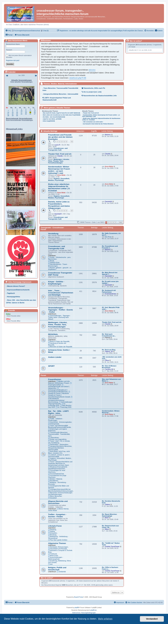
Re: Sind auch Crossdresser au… (109, 335)
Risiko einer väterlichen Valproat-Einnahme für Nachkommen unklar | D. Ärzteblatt (59, 187)
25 (26, 114)
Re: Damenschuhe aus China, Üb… (110, 526)
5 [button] (115, 222)
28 (8, 115)
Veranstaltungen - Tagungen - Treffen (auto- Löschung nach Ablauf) (59, 317)
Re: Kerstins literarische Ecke (111, 502)
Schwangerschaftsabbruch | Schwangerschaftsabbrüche (58, 390)
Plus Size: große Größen (57, 540)
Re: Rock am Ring (108, 350)
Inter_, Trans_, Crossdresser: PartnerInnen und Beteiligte (60, 292)
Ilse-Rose (108, 237)
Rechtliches (53, 480)
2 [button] (108, 222)
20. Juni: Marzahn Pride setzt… (111, 308)
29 (12, 115)
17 (21, 112)
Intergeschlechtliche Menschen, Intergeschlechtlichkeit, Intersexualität (60, 447)
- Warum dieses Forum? (15, 286)
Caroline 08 (109, 369)
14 (8, 112)
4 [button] (113, 222)
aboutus (92, 70)
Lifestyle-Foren (55, 526)
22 (12, 114)
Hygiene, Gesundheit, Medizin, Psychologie (59, 179)
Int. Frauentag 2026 (63, 407)
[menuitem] (159, 30)
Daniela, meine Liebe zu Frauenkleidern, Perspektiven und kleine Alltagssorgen (59, 205)
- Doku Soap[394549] (48, 121)
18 (26, 112)
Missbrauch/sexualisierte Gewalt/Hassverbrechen (57, 467)
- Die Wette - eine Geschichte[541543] (53, 117)
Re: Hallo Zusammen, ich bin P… (111, 234)
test (50, 564)
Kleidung (52, 529)
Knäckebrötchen (110, 294)
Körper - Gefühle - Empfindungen (56, 283)
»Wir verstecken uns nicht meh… (111, 358)
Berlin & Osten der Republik (58, 341)
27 (35, 114)
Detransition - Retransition (58, 444)
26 (30, 114)
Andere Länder (54, 357)
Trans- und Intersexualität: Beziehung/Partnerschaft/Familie (59, 426)
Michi (107, 518)
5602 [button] (120, 222)
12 (30, 111)
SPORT (51, 366)
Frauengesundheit (60, 384)
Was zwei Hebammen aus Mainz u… (111, 380)
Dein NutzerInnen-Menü (16, 41)
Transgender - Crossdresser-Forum (52, 228)
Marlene (108, 134)
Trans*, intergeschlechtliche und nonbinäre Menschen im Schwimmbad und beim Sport (60, 463)
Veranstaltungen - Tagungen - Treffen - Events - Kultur (60, 310)
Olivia (107, 360)
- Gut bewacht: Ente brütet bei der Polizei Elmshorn (98, 124)
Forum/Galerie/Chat (56, 474)
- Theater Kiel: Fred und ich (90, 113)
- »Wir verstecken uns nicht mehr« (92, 122)
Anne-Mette (61, 175)
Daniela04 (58, 214)
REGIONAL (53, 334)
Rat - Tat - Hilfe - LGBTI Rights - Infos (58, 412)
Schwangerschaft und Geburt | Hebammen (58, 386)
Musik (51, 261)
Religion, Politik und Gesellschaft (57, 568)
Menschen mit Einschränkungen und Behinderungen (60, 493)
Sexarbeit (52, 498)
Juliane (107, 504)
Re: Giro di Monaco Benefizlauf (109, 366)
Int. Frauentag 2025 (57, 404)
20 (35, 112)
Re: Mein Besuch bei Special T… (109, 273)
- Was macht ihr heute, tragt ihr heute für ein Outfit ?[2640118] (61, 113)
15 (12, 112)
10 (21, 111)
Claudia (60, 156)
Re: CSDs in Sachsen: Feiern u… (110, 568)
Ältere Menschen (55, 496)
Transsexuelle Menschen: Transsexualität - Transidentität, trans (59, 434)
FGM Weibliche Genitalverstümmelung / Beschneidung (60, 399)
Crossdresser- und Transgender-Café (58, 149)
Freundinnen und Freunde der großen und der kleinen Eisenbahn (60, 137)
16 (17, 112)
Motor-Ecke (53, 555)
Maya (107, 529)
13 (35, 111)
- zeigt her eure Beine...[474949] (51, 119)
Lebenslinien (53, 437)
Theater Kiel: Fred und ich (59, 154)
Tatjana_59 (109, 351)
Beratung (52, 535)
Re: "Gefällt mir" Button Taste (111, 544)
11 (26, 111)
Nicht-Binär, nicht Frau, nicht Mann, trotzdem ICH (59, 452)
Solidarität (61, 571)
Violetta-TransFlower (112, 546)
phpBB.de (93, 610)
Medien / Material (55, 479)
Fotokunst (52, 554)
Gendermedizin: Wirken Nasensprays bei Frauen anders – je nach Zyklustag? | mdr (59, 170)
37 (71, 211)
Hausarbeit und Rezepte (57, 549)
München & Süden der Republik (60, 346)
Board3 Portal (78, 597)
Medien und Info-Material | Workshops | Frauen (59, 382)
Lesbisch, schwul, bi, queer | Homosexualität (59, 455)
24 (21, 114)
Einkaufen (52, 533)
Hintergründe (53, 424)
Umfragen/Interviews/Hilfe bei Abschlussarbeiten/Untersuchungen (60, 490)
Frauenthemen (54, 379)
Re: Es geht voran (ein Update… (110, 282)
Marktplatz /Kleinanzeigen (58, 547)
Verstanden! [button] (152, 619)
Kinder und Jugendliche (57, 439)
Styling (51, 531)
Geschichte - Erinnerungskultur (60, 422)
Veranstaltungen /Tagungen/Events (60, 403)
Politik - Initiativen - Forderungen (55, 419)
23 (17, 114)
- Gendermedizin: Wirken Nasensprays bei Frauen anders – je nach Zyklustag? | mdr (101, 115)
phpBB (76, 607)
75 (71, 142)
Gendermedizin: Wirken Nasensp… (111, 411)
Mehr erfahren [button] (105, 619)
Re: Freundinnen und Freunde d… (110, 247)
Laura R (57, 145)
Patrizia (107, 337)
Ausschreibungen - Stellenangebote (55, 558)
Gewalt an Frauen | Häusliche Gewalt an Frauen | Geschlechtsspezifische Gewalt (59, 394)
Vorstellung (53, 233)
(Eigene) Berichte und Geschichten (58, 502)
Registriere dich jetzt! (12, 60)
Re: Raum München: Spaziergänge (109, 515)
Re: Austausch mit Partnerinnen (109, 291)
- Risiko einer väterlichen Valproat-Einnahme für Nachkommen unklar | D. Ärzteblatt (101, 119)
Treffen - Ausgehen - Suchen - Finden (57, 515)
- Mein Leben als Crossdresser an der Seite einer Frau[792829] (61, 115)
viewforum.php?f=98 (77, 78)
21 (8, 114)
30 (17, 115)
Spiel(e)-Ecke (53, 262)
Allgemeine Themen (57, 543)
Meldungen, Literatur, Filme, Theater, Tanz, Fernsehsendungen (58, 161)
